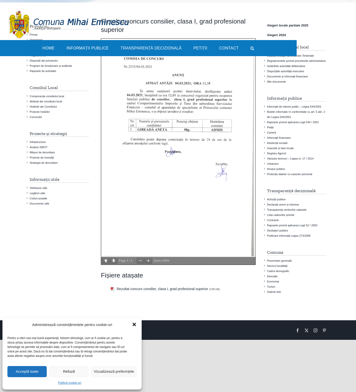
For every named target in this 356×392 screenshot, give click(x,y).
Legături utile (37, 193)
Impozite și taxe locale (280, 148)
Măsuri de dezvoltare (42, 152)
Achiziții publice (276, 199)
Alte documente (276, 81)
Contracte (273, 220)
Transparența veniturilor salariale (287, 209)
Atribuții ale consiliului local (46, 101)
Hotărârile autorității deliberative (286, 66)
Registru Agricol (276, 153)
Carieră (271, 132)
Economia (273, 281)
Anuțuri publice (276, 168)
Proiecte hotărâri (40, 111)
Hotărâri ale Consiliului (43, 106)
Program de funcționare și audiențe (51, 65)
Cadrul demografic (278, 271)
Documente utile (39, 203)
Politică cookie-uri (69, 383)
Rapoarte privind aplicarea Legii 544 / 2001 (293, 122)
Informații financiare (279, 137)
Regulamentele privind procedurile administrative (296, 60)
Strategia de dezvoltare (44, 162)
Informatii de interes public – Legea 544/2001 (294, 106)
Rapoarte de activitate (43, 70)
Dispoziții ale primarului (44, 60)
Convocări (36, 116)
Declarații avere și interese (283, 204)
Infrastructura (38, 141)
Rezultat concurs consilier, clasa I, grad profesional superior (162, 289)
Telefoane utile (38, 187)
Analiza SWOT (38, 147)
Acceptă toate (27, 371)
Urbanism (273, 163)
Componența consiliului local (47, 96)
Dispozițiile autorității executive (285, 71)
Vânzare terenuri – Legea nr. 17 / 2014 (290, 158)
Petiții (270, 127)
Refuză (69, 371)
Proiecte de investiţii (42, 157)
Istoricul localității (277, 265)
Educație (272, 276)
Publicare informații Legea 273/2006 (289, 235)
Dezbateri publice (277, 230)
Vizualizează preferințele (114, 371)
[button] (134, 324)
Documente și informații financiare (287, 76)
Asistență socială (277, 142)
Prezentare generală (279, 260)
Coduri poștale (38, 198)
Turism (271, 286)
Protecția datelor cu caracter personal (289, 174)
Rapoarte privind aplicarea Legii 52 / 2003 (292, 225)
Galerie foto (274, 291)
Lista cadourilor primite (280, 214)
